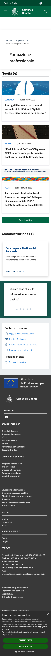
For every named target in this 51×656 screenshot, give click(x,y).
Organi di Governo (10, 431)
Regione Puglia (10, 3)
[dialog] (25, 633)
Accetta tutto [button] (25, 640)
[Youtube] (6, 417)
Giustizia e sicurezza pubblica (15, 492)
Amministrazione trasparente (15, 610)
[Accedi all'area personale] (40, 3)
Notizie (8, 143)
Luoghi (5, 541)
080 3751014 (30, 558)
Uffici (4, 437)
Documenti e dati (9, 449)
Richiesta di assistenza (12, 596)
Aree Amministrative (11, 434)
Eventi (4, 538)
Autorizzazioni (8, 505)
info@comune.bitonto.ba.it (20, 567)
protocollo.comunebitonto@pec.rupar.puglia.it (23, 573)
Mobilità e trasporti (11, 476)
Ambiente (6, 499)
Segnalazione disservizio (13, 590)
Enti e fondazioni (9, 440)
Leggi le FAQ (7, 593)
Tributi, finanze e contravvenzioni (17, 496)
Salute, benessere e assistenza (16, 502)
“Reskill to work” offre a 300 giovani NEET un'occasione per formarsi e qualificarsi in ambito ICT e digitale (25, 153)
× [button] (48, 614)
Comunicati (10, 99)
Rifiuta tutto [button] (25, 646)
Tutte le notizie (25, 220)
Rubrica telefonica (10, 561)
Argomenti (20, 40)
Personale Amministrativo (14, 446)
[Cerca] (45, 11)
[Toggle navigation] (5, 11)
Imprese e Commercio (12, 469)
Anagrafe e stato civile (12, 463)
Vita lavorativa (8, 466)
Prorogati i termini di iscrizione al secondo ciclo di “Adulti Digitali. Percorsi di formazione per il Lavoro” (25, 109)
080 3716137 (17, 558)
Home (9, 40)
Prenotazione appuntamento (15, 587)
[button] (25, 651)
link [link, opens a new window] (11, 635)
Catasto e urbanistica (11, 473)
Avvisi (7, 187)
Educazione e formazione (13, 489)
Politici (5, 443)
